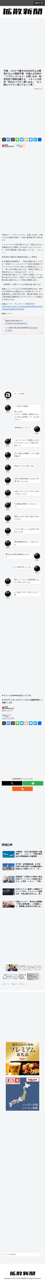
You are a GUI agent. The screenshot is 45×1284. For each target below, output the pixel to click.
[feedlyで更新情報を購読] (33, 783)
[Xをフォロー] (12, 783)
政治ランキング (7, 710)
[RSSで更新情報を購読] (22, 789)
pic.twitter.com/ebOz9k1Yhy (16, 323)
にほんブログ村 (8, 718)
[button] (41, 1254)
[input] (22, 1254)
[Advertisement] (22, 44)
